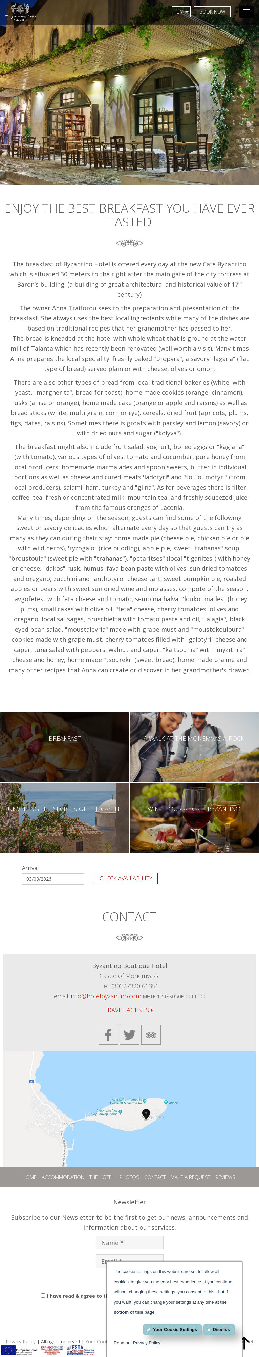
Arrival (30, 868)
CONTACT (155, 1177)
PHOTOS (129, 1177)
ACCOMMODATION (63, 1177)
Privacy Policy (21, 1341)
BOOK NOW (212, 11)
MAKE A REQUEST (190, 1177)
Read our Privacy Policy (137, 1342)
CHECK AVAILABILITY (126, 878)
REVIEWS (225, 1177)
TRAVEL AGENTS (129, 1010)
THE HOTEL (101, 1177)
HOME (29, 1177)
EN (183, 11)
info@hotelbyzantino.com (106, 996)
